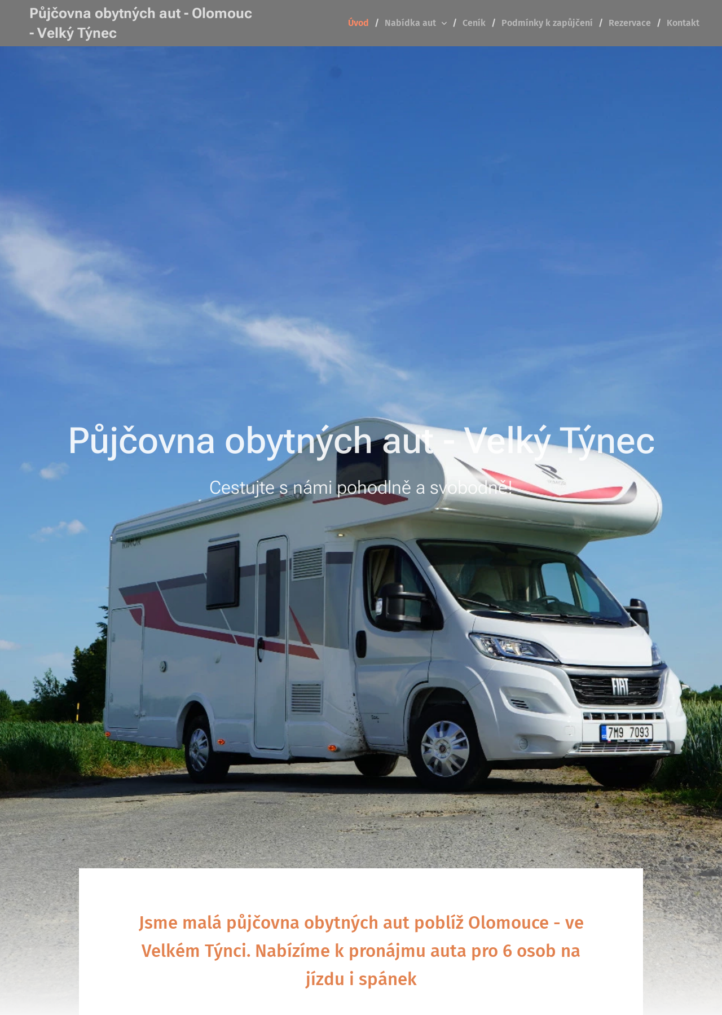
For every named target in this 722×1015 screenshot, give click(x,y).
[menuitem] (362, 23)
